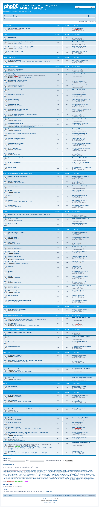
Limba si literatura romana (16, 232)
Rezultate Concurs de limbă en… (80, 237)
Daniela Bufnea (17, 96)
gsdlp (75, 168)
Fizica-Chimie (12, 262)
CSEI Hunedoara (27, 471)
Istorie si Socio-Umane (15, 252)
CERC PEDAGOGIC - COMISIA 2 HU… (81, 99)
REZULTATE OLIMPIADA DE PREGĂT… (82, 285)
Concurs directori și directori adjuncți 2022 (21, 42)
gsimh (73, 473)
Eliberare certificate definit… (79, 94)
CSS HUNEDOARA (36, 471)
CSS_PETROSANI (45, 471)
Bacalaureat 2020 (16, 454)
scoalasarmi (31, 479)
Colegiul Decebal (67, 470)
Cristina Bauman (30, 61)
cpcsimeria (13, 471)
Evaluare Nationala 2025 (34, 428)
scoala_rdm (72, 478)
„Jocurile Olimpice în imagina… (80, 281)
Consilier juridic (77, 38)
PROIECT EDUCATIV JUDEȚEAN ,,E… (81, 332)
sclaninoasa (84, 477)
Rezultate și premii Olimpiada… (80, 232)
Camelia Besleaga (18, 220)
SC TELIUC (92, 475)
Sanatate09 (76, 149)
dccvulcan (76, 333)
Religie (10, 276)
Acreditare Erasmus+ (14, 186)
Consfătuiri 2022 (76, 80)
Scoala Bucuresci (21, 478)
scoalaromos (25, 479)
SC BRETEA (76, 475)
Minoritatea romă (13, 295)
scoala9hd (51, 478)
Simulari (10, 418)
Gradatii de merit (13, 323)
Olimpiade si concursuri (15, 438)
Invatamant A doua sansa (15, 143)
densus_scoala (73, 471)
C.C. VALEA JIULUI (39, 470)
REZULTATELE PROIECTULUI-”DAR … (82, 218)
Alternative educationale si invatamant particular (23, 114)
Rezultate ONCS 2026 (77, 242)
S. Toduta (39, 475)
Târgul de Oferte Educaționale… (80, 60)
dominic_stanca (89, 471)
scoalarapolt (18, 479)
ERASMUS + (12, 205)
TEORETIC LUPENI (75, 479)
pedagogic (15, 475)
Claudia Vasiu (17, 154)
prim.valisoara (32, 475)
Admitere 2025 (27, 447)
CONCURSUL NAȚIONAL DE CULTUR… (82, 109)
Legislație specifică (77, 451)
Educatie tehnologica (14, 256)
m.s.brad (77, 474)
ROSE (10, 195)
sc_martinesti (77, 387)
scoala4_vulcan (36, 478)
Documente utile (19, 371)
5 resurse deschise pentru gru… (80, 133)
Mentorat (11, 153)
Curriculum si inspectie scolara (17, 80)
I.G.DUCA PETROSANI (8, 474)
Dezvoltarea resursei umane (16, 94)
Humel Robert (17, 297)
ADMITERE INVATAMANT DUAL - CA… (82, 442)
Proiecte (5, 211)
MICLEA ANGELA (78, 409)
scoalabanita (77, 347)
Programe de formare (14, 395)
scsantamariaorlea (65, 479)
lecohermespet (30, 474)
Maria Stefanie (46, 61)
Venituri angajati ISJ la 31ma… (80, 73)
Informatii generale (14, 74)
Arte (9, 281)
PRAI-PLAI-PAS (12, 148)
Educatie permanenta (14, 119)
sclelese (89, 477)
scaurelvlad (50, 477)
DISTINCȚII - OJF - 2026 (78, 261)
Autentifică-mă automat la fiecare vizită (56, 460)
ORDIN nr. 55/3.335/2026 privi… (80, 37)
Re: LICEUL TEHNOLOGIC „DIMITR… (81, 368)
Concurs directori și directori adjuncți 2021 (21, 47)
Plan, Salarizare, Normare (16, 369)
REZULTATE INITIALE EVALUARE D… (81, 317)
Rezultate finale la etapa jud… (79, 290)
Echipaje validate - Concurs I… (80, 104)
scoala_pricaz (57, 478)
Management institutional (16, 85)
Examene (5, 415)
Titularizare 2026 (19, 320)
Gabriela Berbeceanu (19, 100)
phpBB (44, 498)
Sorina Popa (17, 287)
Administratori (10, 481)
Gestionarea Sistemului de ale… (80, 360)
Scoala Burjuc (29, 478)
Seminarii (11, 342)
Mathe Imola (17, 292)
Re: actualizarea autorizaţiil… (79, 386)
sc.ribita (36, 477)
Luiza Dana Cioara (18, 110)
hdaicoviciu (83, 473)
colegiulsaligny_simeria (86, 470)
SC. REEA (13, 477)
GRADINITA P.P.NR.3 (63, 473)
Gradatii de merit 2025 (33, 325)
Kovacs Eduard (17, 388)
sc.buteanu (31, 477)
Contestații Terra (76, 266)
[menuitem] (15, 16)
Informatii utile (12, 378)
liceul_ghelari (56, 474)
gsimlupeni (77, 473)
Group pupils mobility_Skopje (79, 185)
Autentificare (7, 458)
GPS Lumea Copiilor (52, 473)
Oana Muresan (17, 379)
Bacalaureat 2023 (39, 452)
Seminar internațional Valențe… (80, 341)
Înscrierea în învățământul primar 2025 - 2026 (22, 448)
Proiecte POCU (12, 224)
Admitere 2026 (19, 447)
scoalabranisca (91, 478)
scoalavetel (43, 479)
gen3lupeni (15, 473)
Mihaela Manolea (18, 43)
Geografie (11, 266)
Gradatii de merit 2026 (20, 325)
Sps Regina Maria (47, 491)
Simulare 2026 (17, 419)
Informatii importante (77, 28)
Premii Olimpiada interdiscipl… (80, 276)
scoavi (53, 479)
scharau (74, 477)
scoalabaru (85, 478)
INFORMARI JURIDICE (15, 355)
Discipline (6, 229)
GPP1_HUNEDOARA (79, 100)
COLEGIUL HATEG (78, 338)
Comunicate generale (14, 60)
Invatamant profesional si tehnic (18, 109)
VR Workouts (17, 206)
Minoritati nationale (14, 291)
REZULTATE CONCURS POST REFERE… (82, 377)
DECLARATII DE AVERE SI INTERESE (23, 77)
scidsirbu (79, 477)
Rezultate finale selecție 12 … (79, 214)
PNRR (10, 191)
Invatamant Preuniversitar (10, 66)
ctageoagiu (61, 471)
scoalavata (37, 479)
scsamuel (58, 479)
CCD (4, 392)
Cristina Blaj (16, 238)
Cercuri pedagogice (18, 259)
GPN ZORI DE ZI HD (31, 473)
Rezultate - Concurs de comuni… (80, 271)
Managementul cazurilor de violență (19, 129)
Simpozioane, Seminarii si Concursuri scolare (16, 329)
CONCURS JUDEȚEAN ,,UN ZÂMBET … (82, 346)
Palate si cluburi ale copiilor (16, 138)
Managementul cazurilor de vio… (80, 128)
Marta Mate (16, 126)
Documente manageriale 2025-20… (81, 69)
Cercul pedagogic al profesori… (80, 300)
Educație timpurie (13, 99)
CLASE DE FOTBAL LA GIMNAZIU (80, 162)
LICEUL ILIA (50, 474)
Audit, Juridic (6, 352)
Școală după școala (14, 181)
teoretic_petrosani (84, 479)
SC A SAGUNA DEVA (57, 475)
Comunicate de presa (9, 57)
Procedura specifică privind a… (80, 400)
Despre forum (7, 25)
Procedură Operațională (78, 295)
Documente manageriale (15, 69)
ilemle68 (16, 474)
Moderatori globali (19, 481)
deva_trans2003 (81, 471)
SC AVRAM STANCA (68, 475)
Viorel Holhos (17, 243)
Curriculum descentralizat (16, 90)
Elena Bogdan (17, 370)
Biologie (10, 271)
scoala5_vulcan (44, 478)
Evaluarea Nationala (14, 427)
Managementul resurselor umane (12, 315)
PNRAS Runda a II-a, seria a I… (80, 200)
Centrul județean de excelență (17, 309)
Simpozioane (12, 337)
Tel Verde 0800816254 (14, 163)
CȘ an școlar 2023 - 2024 (78, 89)
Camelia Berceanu (78, 120)
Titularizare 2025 (28, 320)
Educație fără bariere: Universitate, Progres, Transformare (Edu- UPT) (29, 214)
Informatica (11, 247)
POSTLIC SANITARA (24, 475)
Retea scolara (7, 375)
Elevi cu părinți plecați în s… (79, 408)
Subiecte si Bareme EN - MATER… (81, 417)
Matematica (11, 242)
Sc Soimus (86, 475)
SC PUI (81, 475)
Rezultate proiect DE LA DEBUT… (80, 153)
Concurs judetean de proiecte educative (20, 332)
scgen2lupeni (62, 477)
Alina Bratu (16, 253)
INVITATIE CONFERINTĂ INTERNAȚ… (81, 336)
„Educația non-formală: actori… (80, 395)
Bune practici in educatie (15, 158)
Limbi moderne (12, 237)
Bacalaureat (11, 451)
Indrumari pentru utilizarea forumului (19, 28)
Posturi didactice (28, 371)
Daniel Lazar (17, 263)
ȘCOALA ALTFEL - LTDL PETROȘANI (81, 167)
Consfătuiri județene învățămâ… (80, 114)
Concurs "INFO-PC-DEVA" (78, 138)
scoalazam (49, 479)
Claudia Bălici (77, 177)
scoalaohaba (12, 479)
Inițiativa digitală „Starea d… (79, 118)
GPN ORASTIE (22, 473)
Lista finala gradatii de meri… (79, 323)
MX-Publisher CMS (54, 500)
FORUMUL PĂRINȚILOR (15, 51)
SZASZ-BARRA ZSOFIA (19, 61)
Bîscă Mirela (17, 268)
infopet (75, 342)
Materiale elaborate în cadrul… (80, 223)
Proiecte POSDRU (13, 219)
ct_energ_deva (54, 471)
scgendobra (69, 477)
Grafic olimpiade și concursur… (80, 437)
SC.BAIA (26, 477)
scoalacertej (5, 479)
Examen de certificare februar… (80, 432)
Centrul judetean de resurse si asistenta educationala (24, 409)
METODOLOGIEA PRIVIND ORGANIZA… (82, 143)
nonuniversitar (77, 433)
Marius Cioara (17, 361)
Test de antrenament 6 (77, 422)
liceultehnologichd (64, 474)
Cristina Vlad (17, 310)
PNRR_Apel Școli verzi (78, 190)
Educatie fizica (12, 286)
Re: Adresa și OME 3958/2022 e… (80, 123)
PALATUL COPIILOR (79, 139)
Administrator (17, 29)
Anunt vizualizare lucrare (78, 427)
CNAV (60, 470)
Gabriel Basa (17, 277)
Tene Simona (17, 233)
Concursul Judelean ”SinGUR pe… (81, 157)
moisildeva (82, 474)
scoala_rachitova (65, 478)
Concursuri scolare (14, 346)
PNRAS (10, 200)
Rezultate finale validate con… (79, 41)
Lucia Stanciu (77, 75)
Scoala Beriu (13, 478)
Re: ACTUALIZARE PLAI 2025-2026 (81, 148)
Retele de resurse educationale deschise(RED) (22, 133)
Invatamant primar (13, 104)
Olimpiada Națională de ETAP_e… (80, 256)
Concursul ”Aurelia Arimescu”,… (80, 309)
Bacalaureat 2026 (19, 452)
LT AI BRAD (72, 474)
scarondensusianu (43, 477)
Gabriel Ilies (16, 411)
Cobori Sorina (17, 139)
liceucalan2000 (42, 474)
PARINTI (26, 481)
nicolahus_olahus (90, 474)
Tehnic (5, 383)
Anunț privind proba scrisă (79, 46)
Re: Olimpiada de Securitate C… (80, 246)
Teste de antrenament (14, 422)
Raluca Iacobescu (18, 396)
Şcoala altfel (12, 167)
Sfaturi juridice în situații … (79, 355)
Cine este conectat (8, 464)
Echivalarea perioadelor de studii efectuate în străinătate (25, 360)
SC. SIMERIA (20, 477)
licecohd (36, 474)
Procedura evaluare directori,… (80, 84)
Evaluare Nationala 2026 (21, 428)
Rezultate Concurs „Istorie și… (80, 251)
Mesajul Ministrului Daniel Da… (80, 51)
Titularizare (11, 318)
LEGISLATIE (12, 37)
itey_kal (24, 474)
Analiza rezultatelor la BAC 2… (80, 195)
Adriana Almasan (38, 61)
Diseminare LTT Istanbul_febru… (80, 205)
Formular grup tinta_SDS (78, 181)
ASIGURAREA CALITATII (15, 123)
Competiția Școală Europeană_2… (81, 176)
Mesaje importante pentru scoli (17, 176)
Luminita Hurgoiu (18, 105)
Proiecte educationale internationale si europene (17, 173)
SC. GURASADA (7, 477)
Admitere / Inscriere (14, 443)
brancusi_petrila (30, 470)
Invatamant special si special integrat (19, 300)
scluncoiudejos (6, 478)
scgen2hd (76, 105)
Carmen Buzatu (77, 90)
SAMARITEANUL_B (46, 475)
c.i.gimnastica (47, 470)
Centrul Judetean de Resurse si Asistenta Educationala (19, 406)
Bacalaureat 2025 (29, 452)
